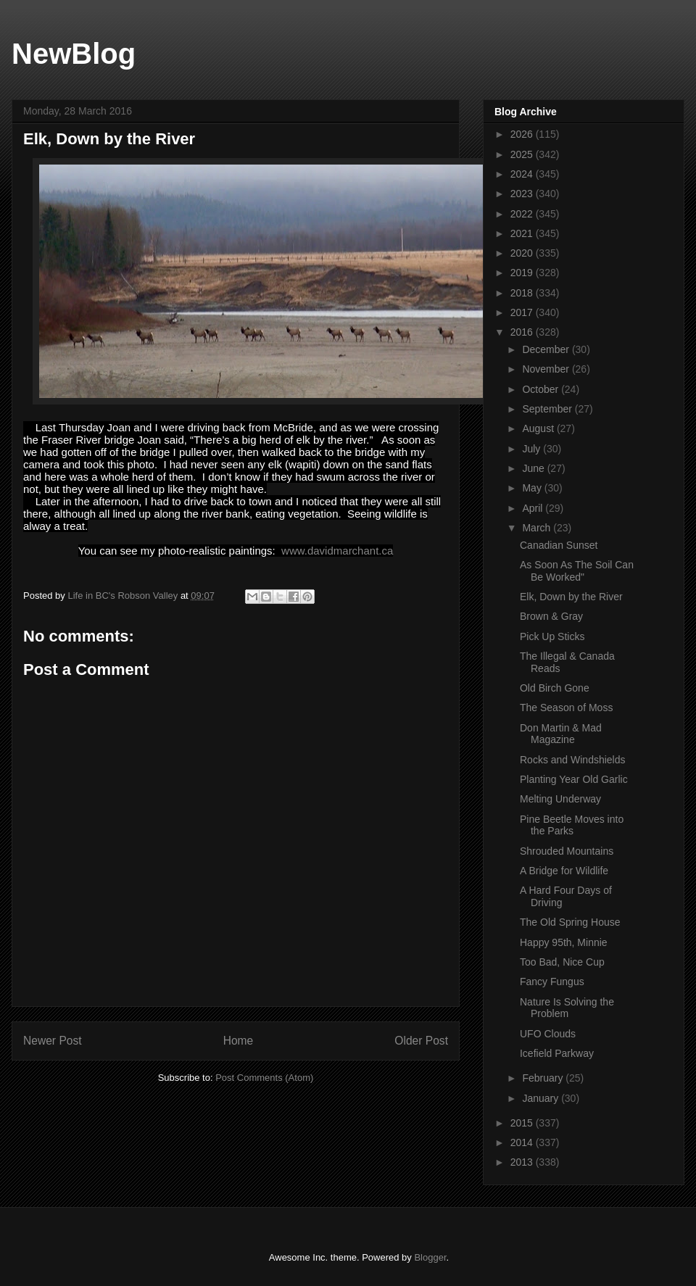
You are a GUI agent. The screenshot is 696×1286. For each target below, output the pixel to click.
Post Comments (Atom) (264, 1077)
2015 (523, 1123)
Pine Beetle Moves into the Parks (572, 825)
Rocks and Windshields (573, 760)
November (546, 369)
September (548, 409)
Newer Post (52, 1040)
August (539, 428)
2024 (523, 174)
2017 (523, 312)
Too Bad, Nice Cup (562, 962)
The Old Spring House (570, 922)
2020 (523, 253)
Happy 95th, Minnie (564, 942)
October (541, 389)
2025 (523, 154)
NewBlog (74, 54)
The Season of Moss (566, 707)
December (546, 349)
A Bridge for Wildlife (564, 870)
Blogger (430, 1257)
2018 (523, 293)
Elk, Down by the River (571, 596)
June (534, 468)
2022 (523, 214)
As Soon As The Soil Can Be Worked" (577, 571)
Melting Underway (560, 799)
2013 (523, 1162)
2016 (523, 332)
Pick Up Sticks (552, 636)
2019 (523, 272)
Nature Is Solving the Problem (567, 1008)
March (537, 528)
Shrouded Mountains (566, 851)
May (533, 488)
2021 (523, 233)
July (532, 449)
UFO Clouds (548, 1034)
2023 (523, 193)
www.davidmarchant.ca (337, 550)
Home (238, 1040)
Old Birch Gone (554, 688)
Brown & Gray (551, 616)
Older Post (421, 1040)
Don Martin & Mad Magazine (561, 734)
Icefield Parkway (557, 1053)
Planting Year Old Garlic (574, 779)
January (541, 1098)
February (544, 1078)
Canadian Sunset (558, 545)
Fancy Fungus (552, 981)
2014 (523, 1142)
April (533, 508)
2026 (523, 134)
